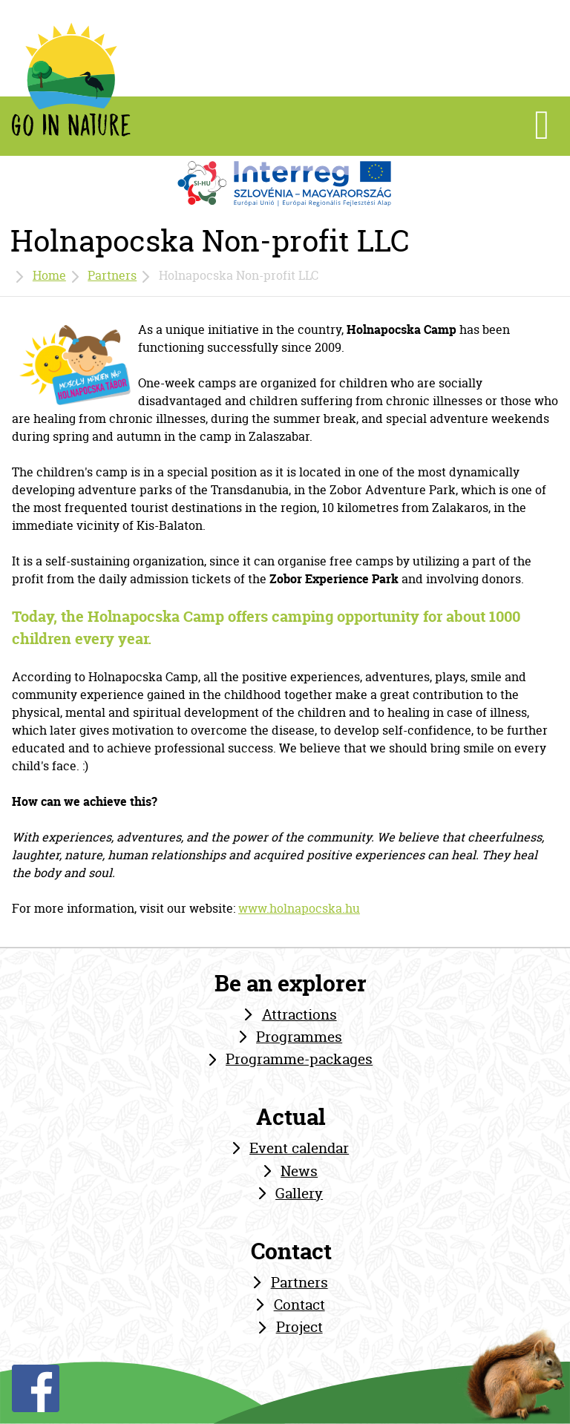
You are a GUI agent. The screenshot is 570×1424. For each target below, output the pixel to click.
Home (49, 275)
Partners (112, 275)
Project (299, 1326)
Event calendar (299, 1148)
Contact (299, 1304)
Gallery (299, 1193)
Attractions (299, 1014)
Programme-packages (299, 1059)
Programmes (299, 1036)
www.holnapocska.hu (299, 908)
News (299, 1171)
